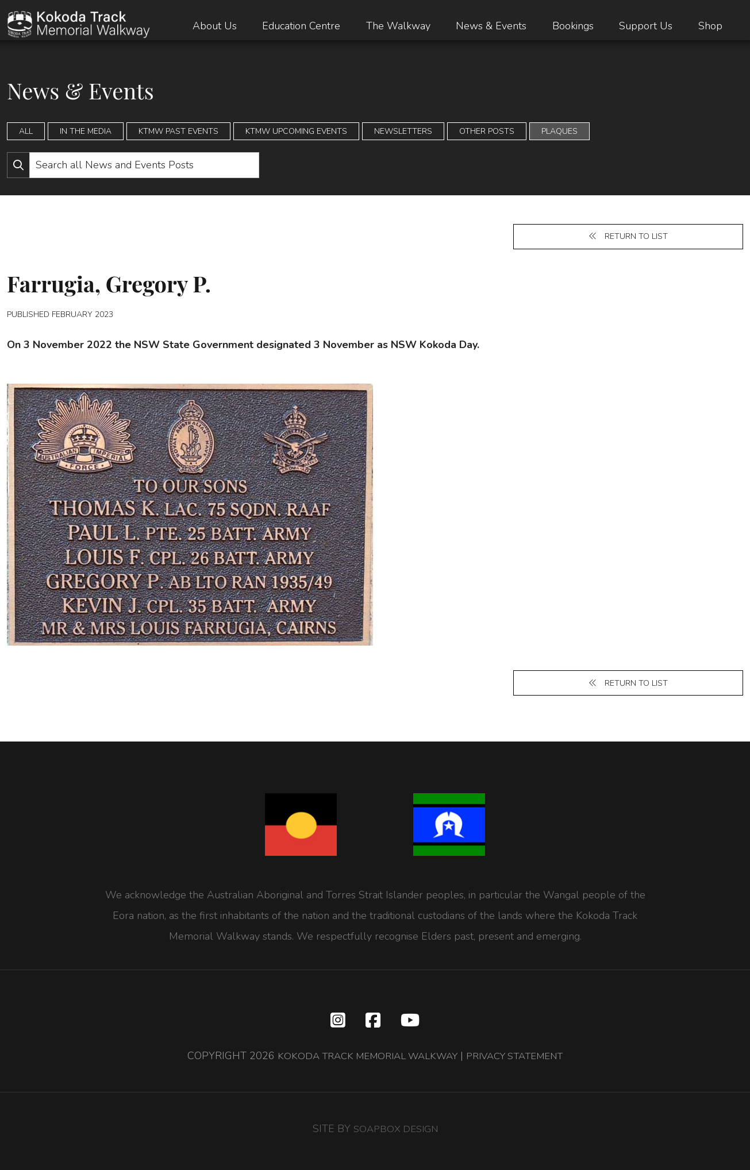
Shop (710, 26)
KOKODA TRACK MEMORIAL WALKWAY (362, 1061)
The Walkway (398, 26)
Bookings (573, 26)
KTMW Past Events (178, 131)
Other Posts (486, 131)
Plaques (559, 131)
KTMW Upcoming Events (296, 131)
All (26, 131)
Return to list (628, 237)
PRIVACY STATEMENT (521, 1061)
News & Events (491, 26)
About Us (215, 26)
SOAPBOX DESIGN (395, 1134)
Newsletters (403, 131)
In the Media (85, 131)
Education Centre (301, 26)
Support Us (645, 26)
